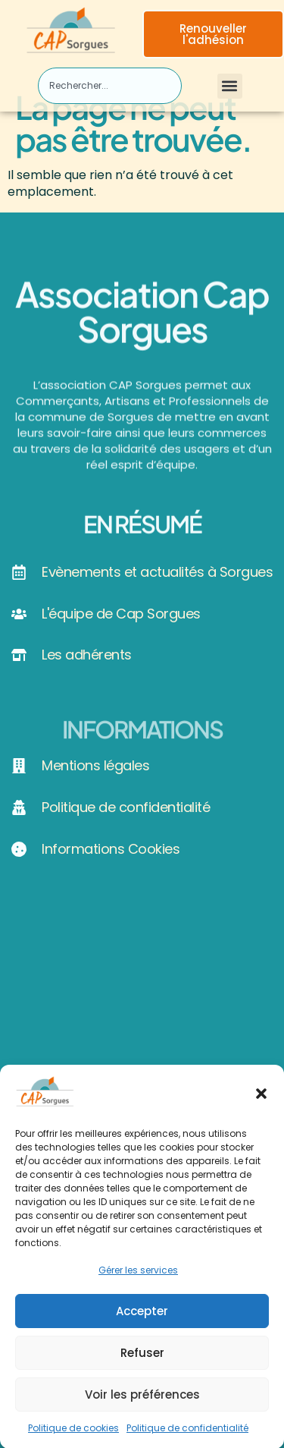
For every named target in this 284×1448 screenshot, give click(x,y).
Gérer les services (138, 1276)
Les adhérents (87, 654)
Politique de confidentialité (187, 1434)
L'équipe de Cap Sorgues (121, 613)
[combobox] (110, 86)
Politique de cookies (73, 1434)
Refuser (142, 1360)
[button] (261, 1101)
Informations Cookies (110, 848)
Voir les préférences (142, 1401)
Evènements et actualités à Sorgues (157, 571)
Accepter (142, 1318)
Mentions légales (95, 765)
